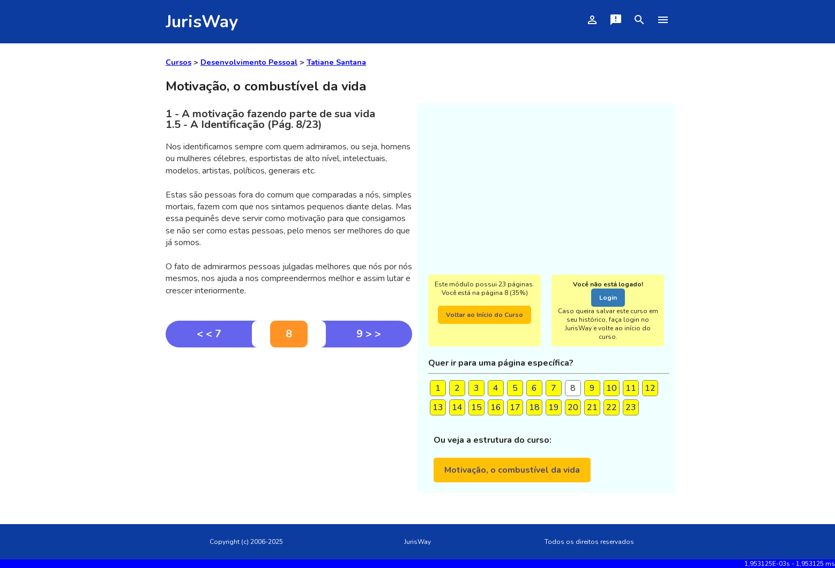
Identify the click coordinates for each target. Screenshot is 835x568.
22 (611, 407)
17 (515, 407)
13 (438, 407)
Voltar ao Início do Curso (484, 314)
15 (476, 407)
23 (630, 407)
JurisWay (202, 21)
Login (608, 297)
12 (650, 388)
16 (495, 407)
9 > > (368, 334)
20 (573, 407)
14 (457, 407)
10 (611, 388)
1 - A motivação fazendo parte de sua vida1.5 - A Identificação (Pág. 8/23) (270, 119)
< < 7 (209, 334)
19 (553, 407)
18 (534, 407)
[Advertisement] (289, 428)
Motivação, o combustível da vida (512, 470)
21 (592, 407)
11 (630, 388)
